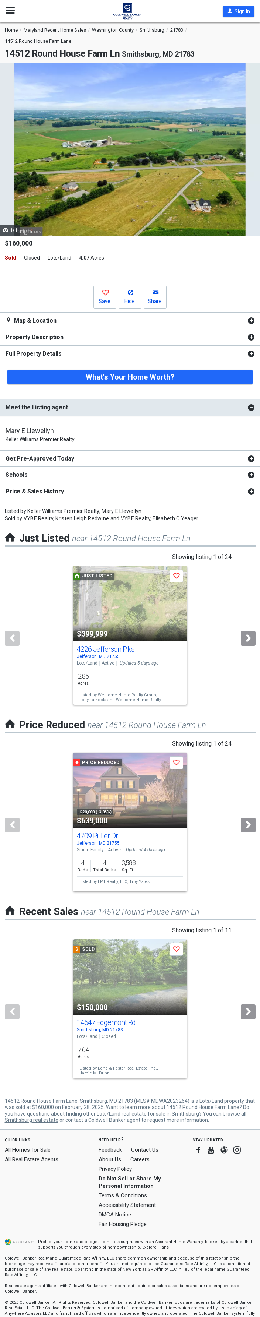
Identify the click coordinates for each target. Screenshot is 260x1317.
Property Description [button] (35, 337)
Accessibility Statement (127, 1205)
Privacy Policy (115, 1169)
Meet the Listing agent (37, 407)
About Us (110, 1159)
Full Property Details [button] (34, 353)
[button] (238, 11)
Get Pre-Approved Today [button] (40, 458)
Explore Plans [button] (155, 1247)
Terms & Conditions (123, 1195)
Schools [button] (17, 474)
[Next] (248, 638)
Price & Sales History (35, 491)
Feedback (110, 1150)
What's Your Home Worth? (130, 377)
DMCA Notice (115, 1214)
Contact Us (144, 1150)
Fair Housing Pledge (123, 1224)
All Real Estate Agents (31, 1159)
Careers (140, 1159)
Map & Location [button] (31, 320)
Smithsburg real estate (31, 1120)
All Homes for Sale (28, 1150)
